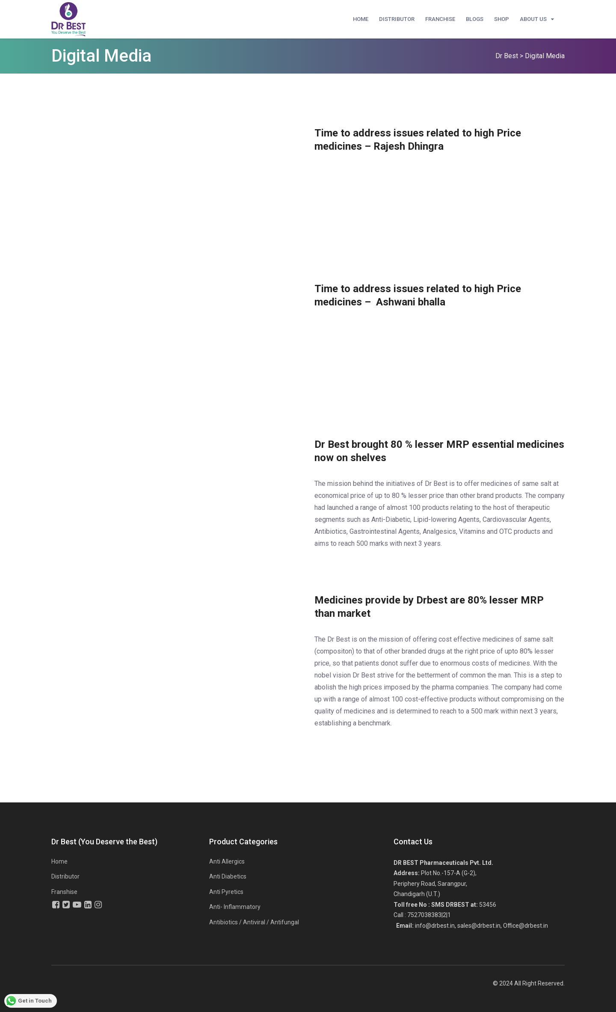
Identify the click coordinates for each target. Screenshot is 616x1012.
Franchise (440, 19)
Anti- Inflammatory (235, 906)
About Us (533, 19)
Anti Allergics (227, 861)
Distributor (397, 19)
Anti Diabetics (227, 876)
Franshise (64, 891)
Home (360, 19)
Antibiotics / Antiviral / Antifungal (254, 922)
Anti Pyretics (226, 891)
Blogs (474, 19)
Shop (501, 19)
